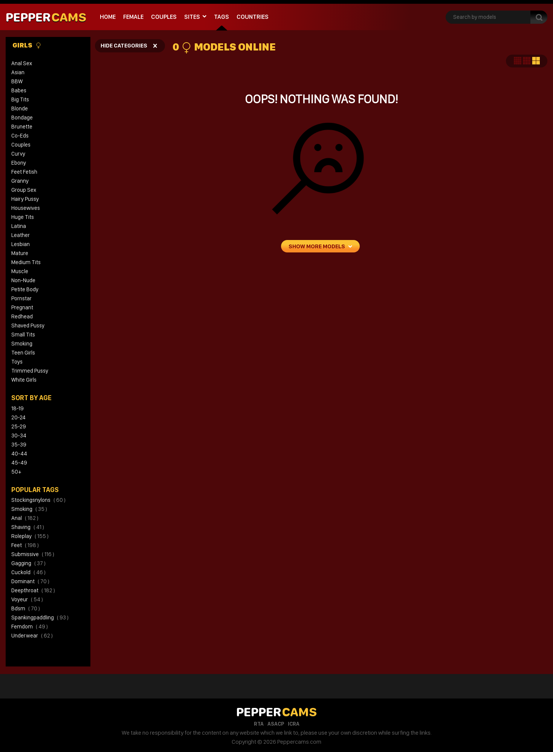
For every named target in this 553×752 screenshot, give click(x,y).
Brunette (21, 126)
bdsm (25, 608)
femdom (29, 626)
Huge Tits (22, 217)
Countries (253, 16)
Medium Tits (26, 262)
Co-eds (20, 135)
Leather (20, 235)
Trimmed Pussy (29, 370)
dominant (30, 581)
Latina (18, 226)
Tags (221, 16)
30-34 (18, 435)
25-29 (18, 426)
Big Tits (20, 99)
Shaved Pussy (27, 325)
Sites (192, 16)
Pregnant (22, 307)
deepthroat (33, 590)
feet (25, 545)
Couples (164, 16)
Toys (17, 361)
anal (24, 518)
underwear (32, 635)
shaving (27, 527)
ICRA (293, 724)
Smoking (21, 343)
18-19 (17, 408)
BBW (17, 81)
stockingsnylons (38, 500)
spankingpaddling (40, 617)
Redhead (22, 316)
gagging (28, 563)
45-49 (19, 462)
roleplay (30, 536)
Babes (18, 90)
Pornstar (21, 298)
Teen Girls (23, 352)
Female (133, 16)
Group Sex (23, 189)
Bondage (22, 117)
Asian (17, 72)
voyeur (27, 599)
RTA (259, 724)
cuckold (28, 572)
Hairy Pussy (25, 199)
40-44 (19, 453)
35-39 (18, 444)
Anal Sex (21, 63)
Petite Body (24, 289)
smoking (29, 509)
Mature (19, 253)
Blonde (19, 108)
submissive (32, 554)
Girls (26, 45)
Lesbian (20, 244)
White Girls (24, 379)
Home (108, 16)
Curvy (18, 153)
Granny (20, 180)
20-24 (18, 417)
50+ (16, 471)
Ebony (18, 162)
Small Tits (23, 334)
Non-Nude (23, 280)
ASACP (275, 724)
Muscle (19, 271)
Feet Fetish (24, 171)
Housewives (25, 208)
